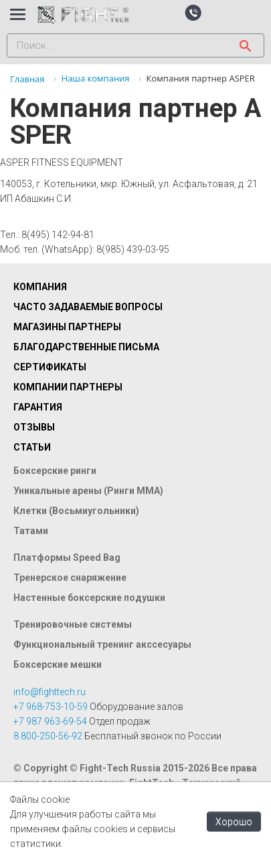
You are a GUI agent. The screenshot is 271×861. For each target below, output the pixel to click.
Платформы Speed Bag (66, 557)
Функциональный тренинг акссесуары (102, 644)
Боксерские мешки (57, 664)
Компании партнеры (67, 387)
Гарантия (37, 407)
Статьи (32, 447)
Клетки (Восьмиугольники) (76, 510)
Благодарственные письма (86, 347)
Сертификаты (49, 367)
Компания (40, 286)
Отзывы (34, 427)
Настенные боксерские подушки (89, 597)
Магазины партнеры (67, 327)
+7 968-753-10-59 (50, 706)
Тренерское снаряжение (69, 577)
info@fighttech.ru (49, 692)
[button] (193, 12)
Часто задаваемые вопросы (88, 306)
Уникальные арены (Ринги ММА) (88, 490)
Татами (30, 530)
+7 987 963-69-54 (50, 721)
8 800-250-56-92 (47, 736)
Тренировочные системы (72, 624)
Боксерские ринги (54, 470)
